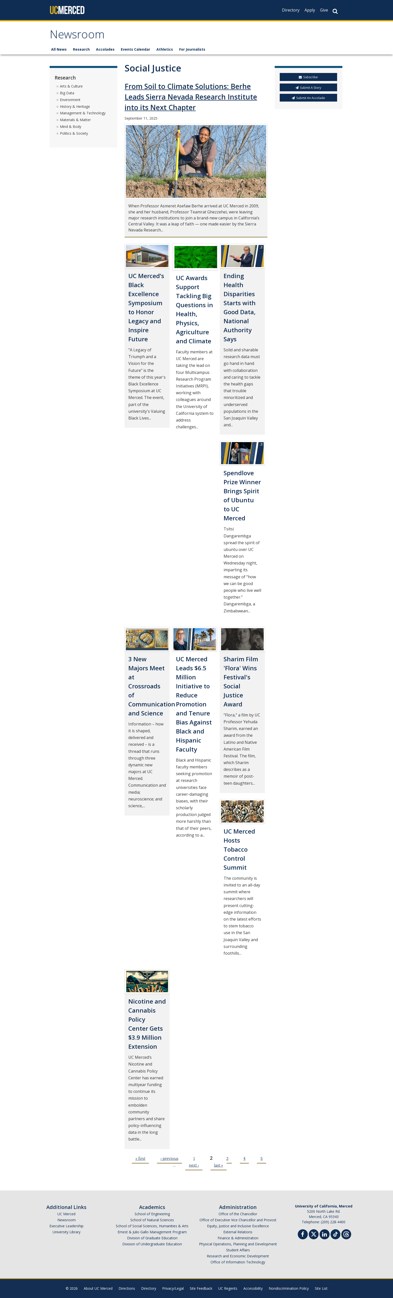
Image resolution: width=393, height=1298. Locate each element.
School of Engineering (152, 1213)
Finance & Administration (238, 1238)
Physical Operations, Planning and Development (238, 1244)
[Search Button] (335, 11)
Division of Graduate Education (152, 1238)
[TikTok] (335, 1234)
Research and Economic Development (238, 1256)
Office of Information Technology (238, 1262)
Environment (70, 99)
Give (324, 10)
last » (218, 1165)
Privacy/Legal (173, 1288)
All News (59, 49)
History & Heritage (75, 106)
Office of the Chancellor (238, 1213)
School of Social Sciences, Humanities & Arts (152, 1226)
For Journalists (192, 49)
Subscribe (308, 77)
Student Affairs (238, 1250)
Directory (291, 10)
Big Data (67, 93)
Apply (310, 10)
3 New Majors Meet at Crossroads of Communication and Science (151, 686)
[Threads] (346, 1234)
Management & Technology (83, 113)
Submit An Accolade (308, 98)
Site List (321, 1288)
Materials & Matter (75, 119)
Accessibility (253, 1288)
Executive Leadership (66, 1226)
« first (140, 1158)
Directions (127, 1288)
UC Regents (227, 1288)
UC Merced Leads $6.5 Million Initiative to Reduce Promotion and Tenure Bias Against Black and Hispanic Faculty (194, 704)
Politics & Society (74, 133)
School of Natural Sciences (152, 1220)
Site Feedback (201, 1288)
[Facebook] (303, 1235)
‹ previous (169, 1158)
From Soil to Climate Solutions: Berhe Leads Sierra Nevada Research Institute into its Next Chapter (191, 97)
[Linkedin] (324, 1235)
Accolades (105, 49)
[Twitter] (314, 1234)
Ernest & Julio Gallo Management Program (152, 1232)
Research (81, 49)
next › (194, 1165)
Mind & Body (70, 126)
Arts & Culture (71, 86)
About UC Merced (98, 1288)
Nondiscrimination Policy (289, 1288)
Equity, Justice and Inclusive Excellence (238, 1226)
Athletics (164, 49)
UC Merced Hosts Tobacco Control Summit (239, 849)
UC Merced (66, 1213)
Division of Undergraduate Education (152, 1244)
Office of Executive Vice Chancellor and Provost (238, 1220)
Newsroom (77, 36)
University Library (66, 1232)
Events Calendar (135, 49)
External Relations (237, 1232)
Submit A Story (308, 88)
